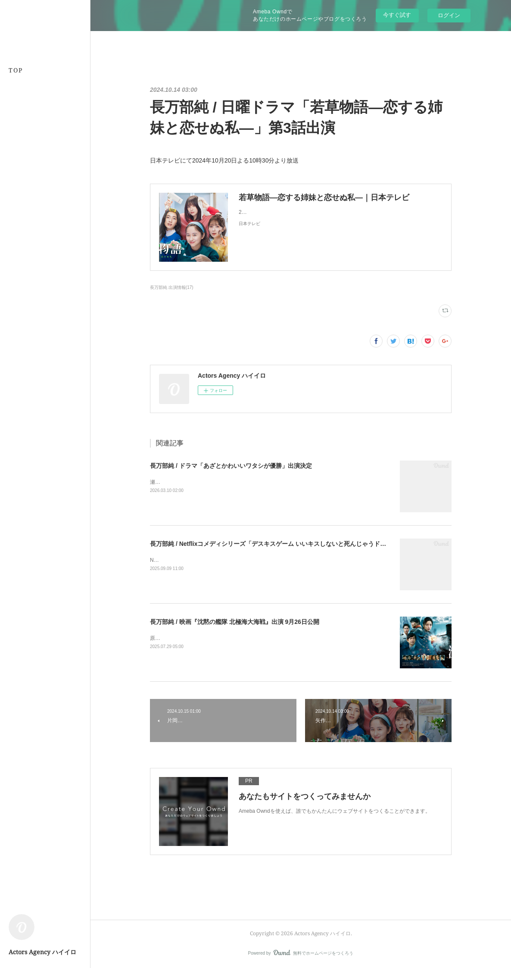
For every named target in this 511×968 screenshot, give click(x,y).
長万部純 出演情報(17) (171, 287)
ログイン (449, 15)
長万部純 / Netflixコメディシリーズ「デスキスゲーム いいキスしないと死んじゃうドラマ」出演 (280, 543)
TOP (16, 70)
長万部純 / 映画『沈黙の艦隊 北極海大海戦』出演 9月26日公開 (234, 621)
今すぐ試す (397, 15)
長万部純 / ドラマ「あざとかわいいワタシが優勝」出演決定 (231, 465)
